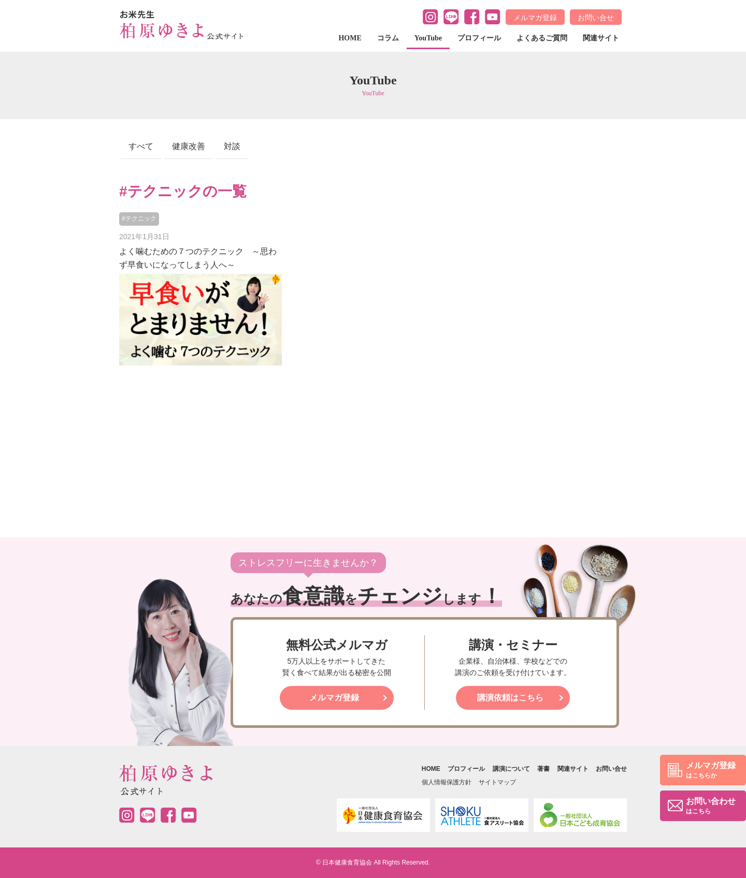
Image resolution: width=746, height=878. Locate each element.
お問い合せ (596, 17)
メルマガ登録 (535, 17)
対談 (232, 146)
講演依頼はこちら (510, 697)
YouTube (428, 38)
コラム (388, 38)
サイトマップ (497, 782)
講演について (511, 768)
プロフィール (479, 38)
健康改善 (188, 146)
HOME (349, 38)
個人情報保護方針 (446, 782)
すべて (140, 146)
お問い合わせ (711, 806)
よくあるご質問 (542, 38)
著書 (543, 768)
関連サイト (601, 38)
